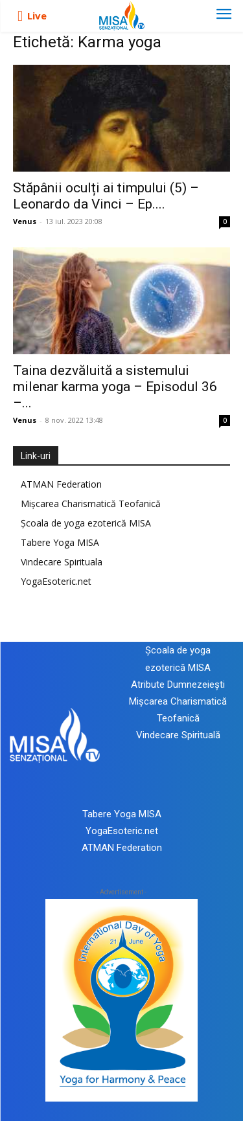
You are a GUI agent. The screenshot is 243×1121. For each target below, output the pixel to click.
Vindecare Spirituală (178, 735)
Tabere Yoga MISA (60, 542)
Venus (24, 221)
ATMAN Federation (61, 484)
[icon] (20, 16)
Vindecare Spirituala (61, 562)
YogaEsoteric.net (56, 581)
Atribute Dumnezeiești (178, 684)
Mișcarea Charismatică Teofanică (91, 503)
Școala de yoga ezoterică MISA (86, 523)
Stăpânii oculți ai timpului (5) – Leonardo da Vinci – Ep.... (106, 196)
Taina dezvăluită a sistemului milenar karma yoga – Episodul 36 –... (115, 387)
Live (37, 15)
